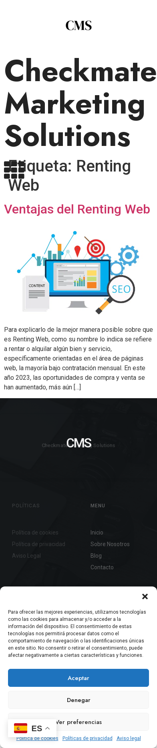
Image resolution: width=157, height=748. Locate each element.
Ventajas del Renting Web (77, 242)
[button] (145, 596)
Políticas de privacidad (87, 738)
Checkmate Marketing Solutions (80, 103)
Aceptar (78, 678)
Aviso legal (129, 738)
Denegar (79, 700)
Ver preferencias (78, 722)
